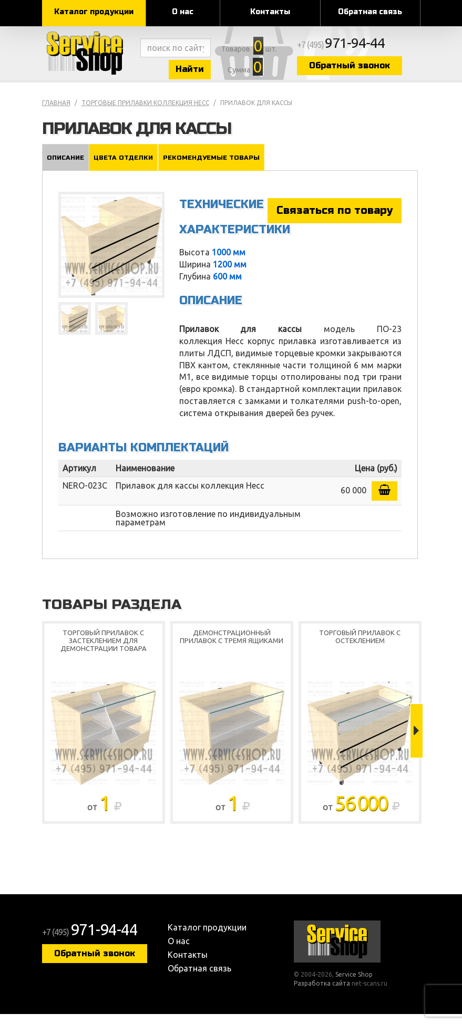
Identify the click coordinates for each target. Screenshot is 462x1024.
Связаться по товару (334, 219)
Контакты (270, 11)
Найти (205, 73)
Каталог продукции (94, 11)
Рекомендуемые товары (211, 166)
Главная (56, 112)
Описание (65, 166)
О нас (182, 11)
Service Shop (89, 57)
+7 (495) (379, 48)
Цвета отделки (123, 166)
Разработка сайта (322, 993)
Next (416, 740)
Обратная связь (370, 11)
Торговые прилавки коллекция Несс (145, 112)
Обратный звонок (383, 70)
